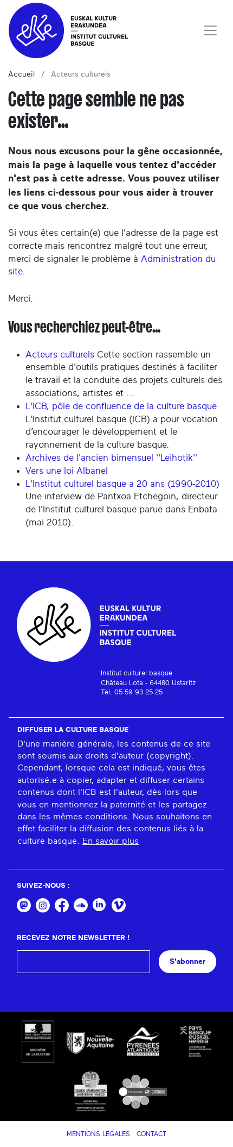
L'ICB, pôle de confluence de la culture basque (121, 406)
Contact (151, 1134)
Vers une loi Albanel (66, 470)
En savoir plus (110, 841)
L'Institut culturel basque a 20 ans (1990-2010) (122, 483)
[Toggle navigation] (210, 30)
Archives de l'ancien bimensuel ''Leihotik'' (111, 457)
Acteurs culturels (59, 354)
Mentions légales (98, 1134)
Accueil (21, 74)
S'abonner (187, 961)
